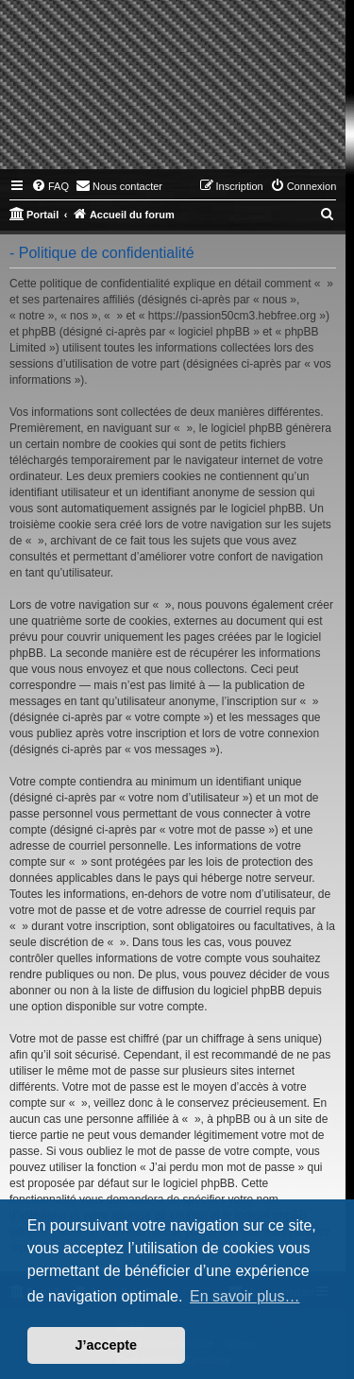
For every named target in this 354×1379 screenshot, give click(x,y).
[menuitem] (50, 186)
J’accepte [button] (107, 1345)
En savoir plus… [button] (245, 1296)
